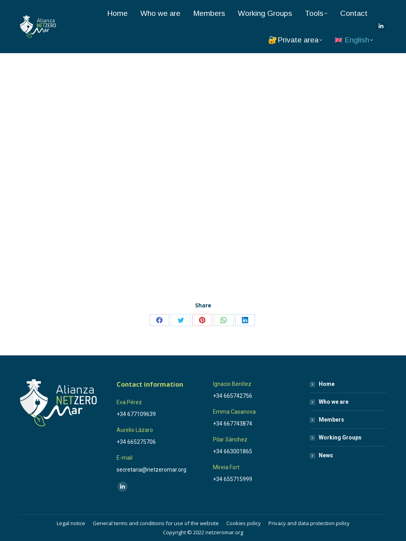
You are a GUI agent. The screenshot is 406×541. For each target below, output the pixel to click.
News (326, 455)
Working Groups (340, 437)
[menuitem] (354, 40)
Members (331, 419)
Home (327, 384)
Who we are (334, 402)
